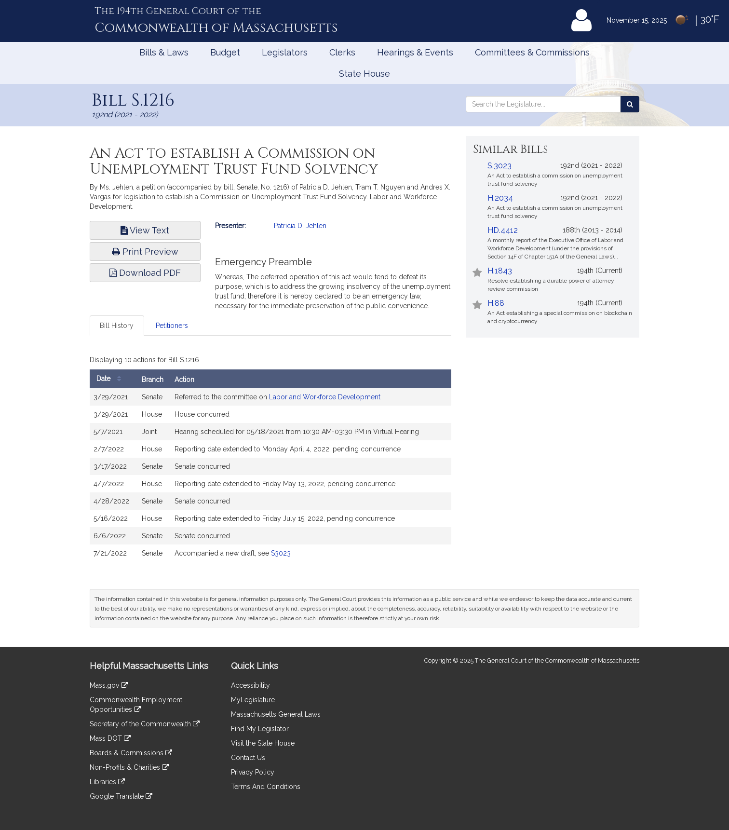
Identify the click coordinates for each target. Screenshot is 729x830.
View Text (145, 230)
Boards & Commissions (131, 753)
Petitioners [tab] (172, 325)
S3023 (281, 553)
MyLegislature (253, 700)
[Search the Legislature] (630, 104)
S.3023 (499, 165)
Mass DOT (110, 738)
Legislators (285, 52)
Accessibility (250, 685)
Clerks (342, 52)
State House (364, 73)
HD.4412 (502, 230)
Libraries (107, 782)
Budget (225, 52)
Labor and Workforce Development (324, 397)
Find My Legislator (260, 729)
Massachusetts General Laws (276, 714)
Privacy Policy (252, 772)
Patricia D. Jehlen (300, 226)
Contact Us (248, 758)
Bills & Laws (164, 52)
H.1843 (499, 270)
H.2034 (500, 198)
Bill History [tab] (117, 325)
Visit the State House (263, 743)
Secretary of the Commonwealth (145, 724)
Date (111, 378)
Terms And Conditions (265, 786)
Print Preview (145, 251)
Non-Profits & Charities (129, 767)
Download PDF (145, 273)
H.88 (495, 303)
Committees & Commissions (532, 52)
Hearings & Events (415, 52)
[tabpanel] (270, 459)
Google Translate (121, 796)
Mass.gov (109, 685)
